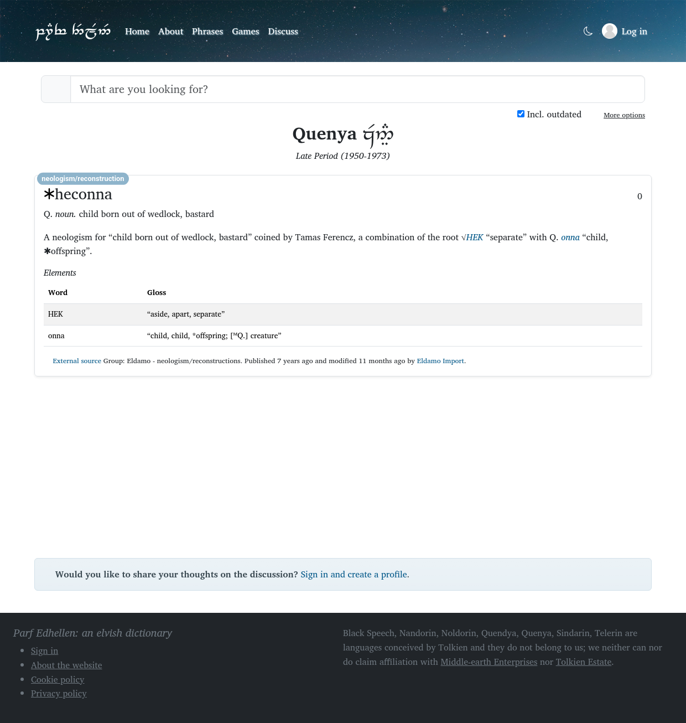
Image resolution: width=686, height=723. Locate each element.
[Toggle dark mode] (588, 31)
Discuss (283, 30)
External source (72, 360)
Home (137, 30)
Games (245, 30)
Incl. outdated (549, 114)
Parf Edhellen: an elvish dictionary (73, 31)
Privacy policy (59, 693)
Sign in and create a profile (354, 574)
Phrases (207, 30)
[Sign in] (624, 31)
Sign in (44, 650)
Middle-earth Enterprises (489, 661)
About (170, 30)
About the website (66, 665)
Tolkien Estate (584, 661)
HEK (475, 237)
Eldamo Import (440, 360)
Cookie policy (58, 679)
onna (570, 237)
